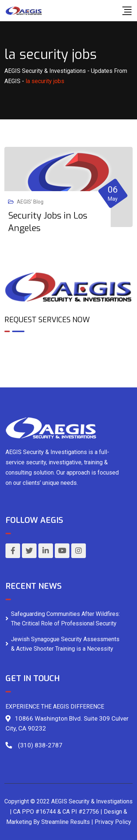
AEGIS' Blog (30, 202)
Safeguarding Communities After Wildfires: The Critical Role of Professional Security (65, 618)
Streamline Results (65, 821)
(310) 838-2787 (40, 745)
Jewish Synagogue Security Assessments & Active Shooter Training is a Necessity (65, 644)
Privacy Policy (113, 821)
